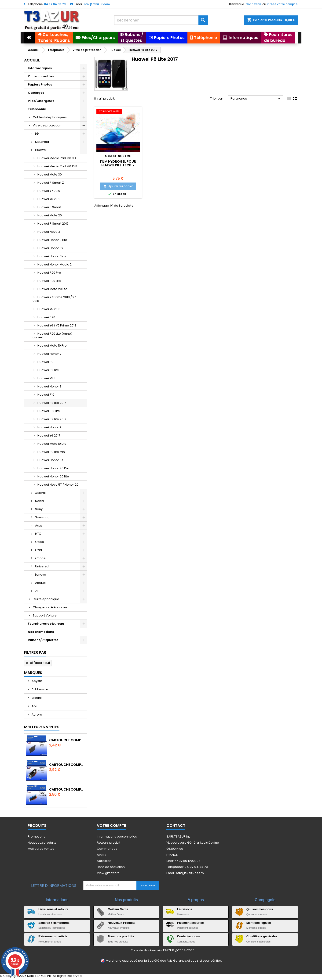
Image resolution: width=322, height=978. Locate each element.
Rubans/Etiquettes (43, 640)
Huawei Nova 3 (48, 231)
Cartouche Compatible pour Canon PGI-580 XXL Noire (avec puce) (67, 765)
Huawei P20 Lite (49, 281)
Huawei (41, 150)
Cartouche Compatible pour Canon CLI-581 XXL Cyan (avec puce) (67, 789)
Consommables (41, 76)
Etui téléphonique (46, 599)
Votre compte (111, 825)
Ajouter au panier (118, 186)
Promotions (36, 836)
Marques (33, 672)
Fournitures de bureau (46, 623)
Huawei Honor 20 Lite (53, 476)
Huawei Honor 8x (50, 248)
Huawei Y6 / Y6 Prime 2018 (56, 325)
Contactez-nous (188, 936)
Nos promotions (41, 632)
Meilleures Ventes (41, 727)
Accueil (32, 60)
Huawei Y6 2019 (48, 199)
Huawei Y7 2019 (48, 191)
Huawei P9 (45, 362)
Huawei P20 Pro (49, 272)
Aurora (36, 714)
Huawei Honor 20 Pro (53, 468)
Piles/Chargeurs (41, 101)
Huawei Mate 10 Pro (52, 345)
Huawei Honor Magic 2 (54, 264)
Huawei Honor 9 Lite (52, 240)
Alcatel (40, 582)
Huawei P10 (45, 394)
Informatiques (40, 68)
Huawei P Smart (49, 207)
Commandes (107, 848)
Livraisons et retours (53, 909)
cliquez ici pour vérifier (204, 961)
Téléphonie (37, 109)
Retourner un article (52, 936)
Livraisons (184, 909)
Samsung (42, 517)
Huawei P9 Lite (48, 370)
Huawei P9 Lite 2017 (51, 419)
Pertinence (256, 99)
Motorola (42, 142)
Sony (39, 509)
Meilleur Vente (118, 909)
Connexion (253, 4)
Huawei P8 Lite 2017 (51, 403)
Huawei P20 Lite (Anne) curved (52, 335)
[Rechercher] (161, 20)
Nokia (39, 501)
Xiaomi (40, 493)
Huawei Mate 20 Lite (52, 289)
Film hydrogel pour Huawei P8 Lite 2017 (118, 163)
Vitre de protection (47, 125)
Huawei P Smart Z (50, 182)
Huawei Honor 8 (49, 386)
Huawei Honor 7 (49, 353)
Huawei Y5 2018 (48, 309)
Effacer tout (37, 662)
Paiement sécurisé (190, 922)
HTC (38, 533)
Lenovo (40, 574)
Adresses (104, 861)
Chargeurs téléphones (50, 607)
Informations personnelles (117, 836)
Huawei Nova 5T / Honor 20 (57, 484)
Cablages (36, 92)
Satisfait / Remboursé (54, 922)
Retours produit (108, 842)
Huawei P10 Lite (48, 411)
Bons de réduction (111, 867)
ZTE (37, 591)
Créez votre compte (282, 4)
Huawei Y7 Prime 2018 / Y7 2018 (54, 299)
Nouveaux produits (42, 842)
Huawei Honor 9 (49, 427)
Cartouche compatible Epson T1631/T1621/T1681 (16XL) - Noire (67, 740)
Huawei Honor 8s (50, 460)
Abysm (36, 681)
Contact (175, 825)
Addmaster (40, 689)
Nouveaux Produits (121, 922)
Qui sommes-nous (259, 909)
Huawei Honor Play (51, 256)
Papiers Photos (40, 84)
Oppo (39, 542)
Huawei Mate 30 (49, 174)
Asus (38, 525)
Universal (42, 566)
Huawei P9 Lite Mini (51, 452)
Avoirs (101, 855)
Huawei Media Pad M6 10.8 (57, 166)
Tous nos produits (121, 936)
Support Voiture (45, 615)
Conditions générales (261, 936)
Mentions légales (258, 922)
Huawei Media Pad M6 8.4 (57, 158)
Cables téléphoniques (50, 117)
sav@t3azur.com (97, 4)
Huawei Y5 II (46, 378)
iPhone (40, 558)
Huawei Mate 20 (49, 215)
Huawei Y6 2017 (48, 435)
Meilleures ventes (41, 848)
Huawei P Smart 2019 (53, 223)
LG (37, 133)
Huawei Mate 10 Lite (51, 443)
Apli (34, 706)
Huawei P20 (46, 317)
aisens (36, 697)
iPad (38, 550)
